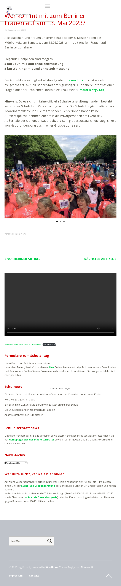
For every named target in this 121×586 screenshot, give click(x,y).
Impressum (16, 575)
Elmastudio (87, 567)
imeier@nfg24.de (91, 90)
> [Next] (112, 176)
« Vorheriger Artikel (22, 259)
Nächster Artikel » (100, 259)
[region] (60, 177)
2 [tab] (60, 221)
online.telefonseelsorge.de (40, 497)
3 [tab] (64, 221)
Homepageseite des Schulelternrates (31, 439)
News (23, 233)
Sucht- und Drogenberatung (38, 485)
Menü (47, 6)
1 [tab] (57, 221)
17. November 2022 (15, 30)
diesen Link (75, 80)
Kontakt (34, 575)
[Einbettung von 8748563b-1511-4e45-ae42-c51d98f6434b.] (60, 388)
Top (109, 576)
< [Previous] (8, 176)
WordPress (52, 567)
